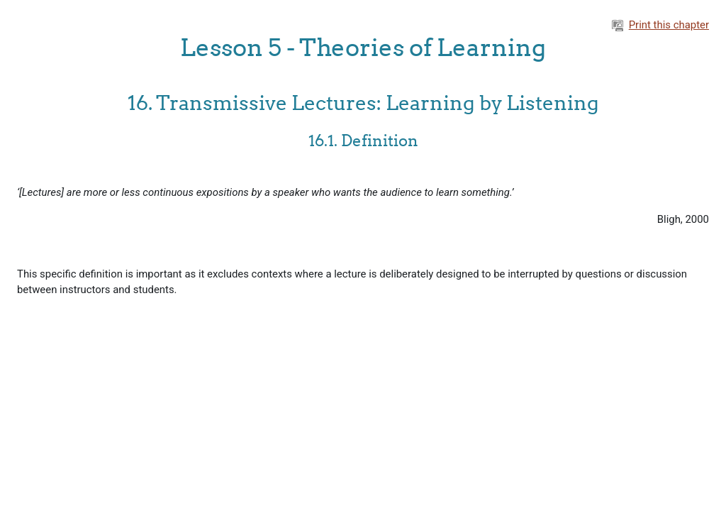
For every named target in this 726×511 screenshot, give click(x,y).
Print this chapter (660, 24)
